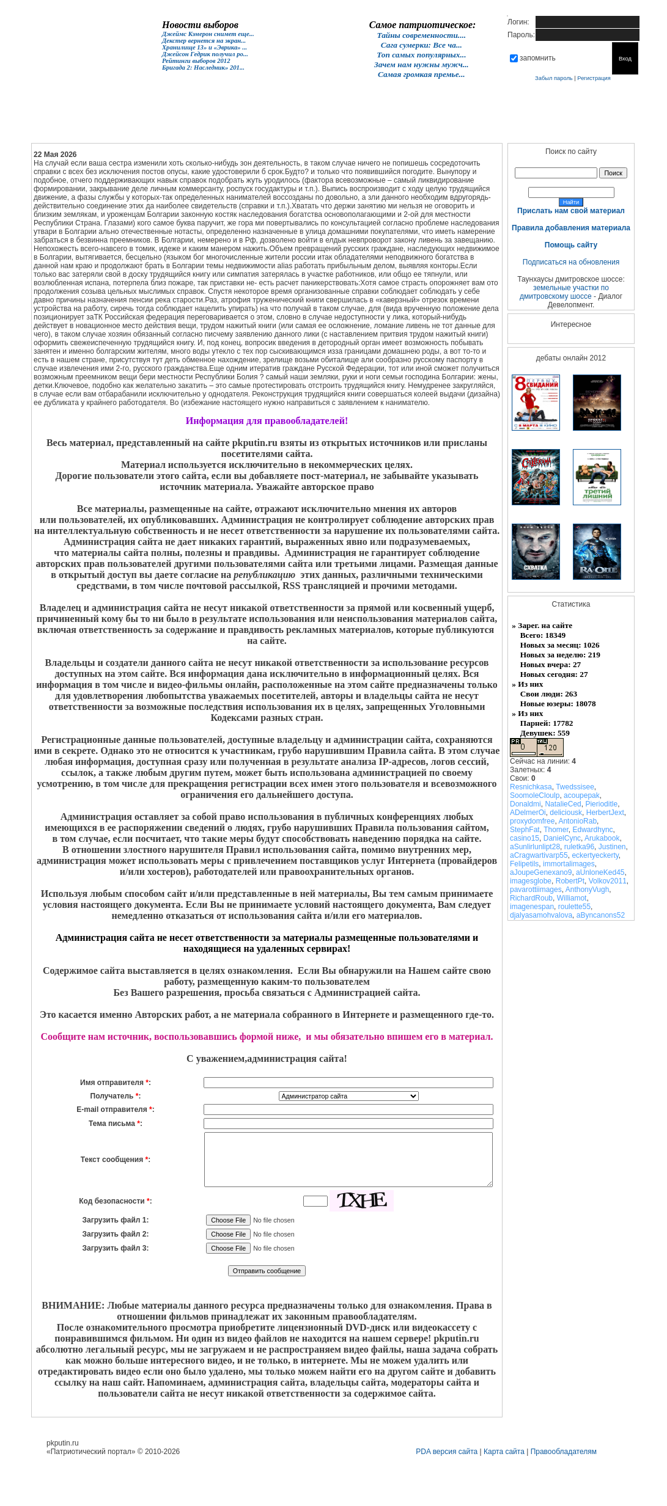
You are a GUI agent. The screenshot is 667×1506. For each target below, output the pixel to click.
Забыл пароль (554, 78)
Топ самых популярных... (421, 54)
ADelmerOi (528, 812)
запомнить (538, 58)
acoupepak (582, 795)
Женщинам (295, 125)
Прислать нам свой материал (571, 211)
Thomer (556, 829)
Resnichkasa (531, 787)
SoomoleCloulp (534, 795)
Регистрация (594, 78)
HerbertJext (605, 812)
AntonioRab (577, 821)
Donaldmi (525, 804)
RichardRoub (531, 898)
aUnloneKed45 (600, 872)
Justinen (612, 847)
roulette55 (574, 906)
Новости (137, 125)
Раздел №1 (348, 125)
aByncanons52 (601, 915)
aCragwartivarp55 (539, 855)
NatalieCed (563, 804)
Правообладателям (564, 1451)
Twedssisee (575, 787)
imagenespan (532, 906)
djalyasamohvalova (541, 915)
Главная (85, 125)
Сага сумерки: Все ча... (421, 44)
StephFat (525, 829)
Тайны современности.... (421, 35)
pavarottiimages (536, 889)
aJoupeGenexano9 (541, 872)
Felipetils (524, 864)
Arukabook (601, 838)
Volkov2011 (608, 881)
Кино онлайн (243, 125)
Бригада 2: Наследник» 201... (203, 67)
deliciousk (566, 812)
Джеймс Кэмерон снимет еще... (208, 34)
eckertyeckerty (595, 855)
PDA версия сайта (446, 1451)
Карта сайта (504, 1451)
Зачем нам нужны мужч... (421, 64)
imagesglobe (530, 881)
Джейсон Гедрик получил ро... (205, 54)
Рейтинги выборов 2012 (196, 60)
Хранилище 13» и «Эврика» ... (204, 47)
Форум (190, 125)
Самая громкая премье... (421, 74)
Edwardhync (593, 829)
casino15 (524, 838)
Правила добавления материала (571, 228)
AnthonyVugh (588, 889)
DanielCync (562, 838)
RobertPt (570, 881)
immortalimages (569, 864)
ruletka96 (579, 847)
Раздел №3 (453, 125)
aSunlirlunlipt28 (535, 847)
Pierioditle (601, 804)
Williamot (572, 898)
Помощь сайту (571, 245)
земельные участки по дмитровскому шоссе (564, 292)
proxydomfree (532, 821)
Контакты (505, 125)
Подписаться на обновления (571, 262)
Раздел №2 (400, 125)
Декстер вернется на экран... (204, 40)
